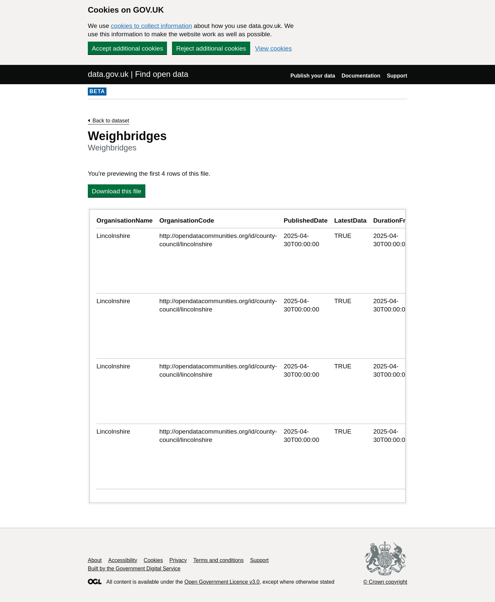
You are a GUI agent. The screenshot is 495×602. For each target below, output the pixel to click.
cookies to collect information (151, 25)
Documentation (361, 76)
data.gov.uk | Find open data (138, 74)
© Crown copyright (385, 582)
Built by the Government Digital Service (134, 568)
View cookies (273, 48)
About (95, 560)
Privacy (178, 560)
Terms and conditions (218, 560)
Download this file (116, 191)
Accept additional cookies (127, 48)
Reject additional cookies (211, 48)
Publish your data (312, 76)
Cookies (153, 560)
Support (397, 76)
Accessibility (122, 560)
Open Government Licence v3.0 (221, 582)
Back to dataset (110, 120)
